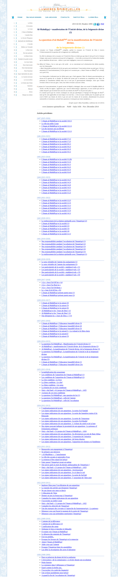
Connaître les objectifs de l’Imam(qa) (55, 506)
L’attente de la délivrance (50, 521)
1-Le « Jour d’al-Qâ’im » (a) (52, 282)
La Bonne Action (28, 56)
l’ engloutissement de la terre (52, 408)
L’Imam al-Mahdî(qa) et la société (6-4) (56, 172)
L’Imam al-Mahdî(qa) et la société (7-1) (56, 139)
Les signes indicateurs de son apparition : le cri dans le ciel (63, 472)
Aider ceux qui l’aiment (50, 544)
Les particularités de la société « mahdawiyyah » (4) (60, 275)
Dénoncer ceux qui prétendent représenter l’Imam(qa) (61, 514)
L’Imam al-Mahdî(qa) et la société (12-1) (56, 126)
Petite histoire (46, 562)
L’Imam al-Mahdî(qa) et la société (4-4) (56, 185)
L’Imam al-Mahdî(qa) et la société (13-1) (56, 131)
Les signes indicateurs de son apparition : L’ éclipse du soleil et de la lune (68, 424)
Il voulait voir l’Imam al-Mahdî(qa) (54, 532)
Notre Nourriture (28, 71)
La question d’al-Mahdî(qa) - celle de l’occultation (60, 400)
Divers (30, 92)
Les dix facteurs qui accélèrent (52, 129)
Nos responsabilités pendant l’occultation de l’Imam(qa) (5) (63, 252)
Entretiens (30, 86)
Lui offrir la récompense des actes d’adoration (58, 550)
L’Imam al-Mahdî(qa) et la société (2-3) (56, 203)
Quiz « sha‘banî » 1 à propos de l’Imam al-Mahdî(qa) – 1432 (64, 503)
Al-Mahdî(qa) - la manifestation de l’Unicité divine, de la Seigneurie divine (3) (70, 349)
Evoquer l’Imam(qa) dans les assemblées (56, 547)
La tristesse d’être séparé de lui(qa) (54, 460)
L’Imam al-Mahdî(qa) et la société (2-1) (56, 234)
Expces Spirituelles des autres (25, 74)
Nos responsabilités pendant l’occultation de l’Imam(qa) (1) (63, 241)
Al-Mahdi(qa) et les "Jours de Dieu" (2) (56, 313)
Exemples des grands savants (25, 59)
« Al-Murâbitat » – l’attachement (53, 454)
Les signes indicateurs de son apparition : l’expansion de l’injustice (66, 436)
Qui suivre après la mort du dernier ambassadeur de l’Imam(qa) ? (65, 465)
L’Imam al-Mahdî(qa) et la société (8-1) (56, 144)
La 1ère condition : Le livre (51, 380)
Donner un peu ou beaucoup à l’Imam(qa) (56, 496)
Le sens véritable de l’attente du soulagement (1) (59, 262)
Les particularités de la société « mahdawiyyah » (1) (60, 267)
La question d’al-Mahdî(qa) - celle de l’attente (58, 398)
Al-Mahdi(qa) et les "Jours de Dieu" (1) (56, 311)
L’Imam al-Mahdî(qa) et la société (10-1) (56, 121)
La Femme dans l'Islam (26, 83)
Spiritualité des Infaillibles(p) (25, 41)
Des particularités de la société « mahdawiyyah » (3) (60, 272)
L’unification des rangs (49, 526)
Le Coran (30, 29)
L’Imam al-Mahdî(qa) (27, 32)
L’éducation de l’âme (49, 493)
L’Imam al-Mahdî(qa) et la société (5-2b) (56, 159)
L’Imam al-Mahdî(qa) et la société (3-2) (56, 208)
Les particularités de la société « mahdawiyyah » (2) (60, 270)
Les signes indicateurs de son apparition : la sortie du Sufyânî (64, 475)
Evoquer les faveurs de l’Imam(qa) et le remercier (59, 539)
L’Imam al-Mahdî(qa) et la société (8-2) (56, 147)
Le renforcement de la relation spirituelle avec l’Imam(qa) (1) (64, 254)
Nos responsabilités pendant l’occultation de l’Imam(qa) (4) (63, 249)
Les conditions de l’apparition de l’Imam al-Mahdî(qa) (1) (62, 375)
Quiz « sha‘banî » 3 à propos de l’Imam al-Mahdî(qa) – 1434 (64, 431)
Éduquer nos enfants (27, 95)
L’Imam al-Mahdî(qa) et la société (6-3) (56, 170)
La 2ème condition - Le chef (51, 382)
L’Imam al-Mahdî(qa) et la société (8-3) (56, 149)
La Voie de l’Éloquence (26, 38)
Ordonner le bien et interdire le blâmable (56, 529)
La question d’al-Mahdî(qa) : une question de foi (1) (60, 395)
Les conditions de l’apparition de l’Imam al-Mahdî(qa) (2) (62, 377)
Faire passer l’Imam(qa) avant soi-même (56, 462)
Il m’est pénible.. (47, 537)
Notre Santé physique (27, 68)
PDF (102, 24)
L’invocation (29, 26)
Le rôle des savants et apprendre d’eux (55, 457)
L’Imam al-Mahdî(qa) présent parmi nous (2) (58, 295)
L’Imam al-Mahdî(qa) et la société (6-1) (56, 165)
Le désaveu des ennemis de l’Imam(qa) (55, 534)
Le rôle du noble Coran (50, 124)
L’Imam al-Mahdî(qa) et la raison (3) (55, 336)
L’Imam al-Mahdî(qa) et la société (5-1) (56, 190)
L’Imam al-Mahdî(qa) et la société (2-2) (56, 200)
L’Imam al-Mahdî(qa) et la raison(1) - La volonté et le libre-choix (65, 331)
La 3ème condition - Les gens (52, 385)
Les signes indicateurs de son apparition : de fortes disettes (63, 439)
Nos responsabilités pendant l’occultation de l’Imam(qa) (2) (63, 244)
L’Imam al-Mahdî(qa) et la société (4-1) (56, 213)
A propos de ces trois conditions (53, 393)
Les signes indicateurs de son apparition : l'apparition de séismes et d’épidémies (70, 442)
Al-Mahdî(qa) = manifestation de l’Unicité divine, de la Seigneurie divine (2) (70, 346)
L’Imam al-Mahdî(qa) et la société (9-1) (56, 152)
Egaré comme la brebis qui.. (51, 568)
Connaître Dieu (28, 35)
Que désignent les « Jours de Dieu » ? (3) (56, 316)
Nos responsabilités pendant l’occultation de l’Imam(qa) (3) (63, 247)
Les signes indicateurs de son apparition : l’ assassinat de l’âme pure (66, 478)
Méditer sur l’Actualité (26, 47)
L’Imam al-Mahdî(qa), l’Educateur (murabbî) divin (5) (61, 329)
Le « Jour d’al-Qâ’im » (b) (51, 290)
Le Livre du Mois (28, 80)
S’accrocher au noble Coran (51, 501)
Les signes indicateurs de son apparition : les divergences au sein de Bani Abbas (70, 434)
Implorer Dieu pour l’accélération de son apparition (60, 485)
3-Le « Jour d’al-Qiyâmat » (51, 288)
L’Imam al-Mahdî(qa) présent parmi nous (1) (58, 293)
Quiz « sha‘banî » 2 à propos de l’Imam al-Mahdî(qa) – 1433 (64, 467)
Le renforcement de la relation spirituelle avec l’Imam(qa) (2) (64, 221)
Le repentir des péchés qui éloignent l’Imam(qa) (59, 488)
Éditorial (30, 89)
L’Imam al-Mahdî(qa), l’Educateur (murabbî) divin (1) (61, 362)
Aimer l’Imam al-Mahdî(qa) (51, 542)
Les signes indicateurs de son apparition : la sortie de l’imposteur (65, 418)
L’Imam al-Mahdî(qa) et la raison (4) (55, 303)
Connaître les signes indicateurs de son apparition (59, 498)
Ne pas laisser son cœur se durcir (53, 490)
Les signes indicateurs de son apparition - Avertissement (62, 470)
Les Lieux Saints (28, 62)
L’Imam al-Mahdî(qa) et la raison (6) (55, 308)
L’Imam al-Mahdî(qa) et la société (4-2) (56, 180)
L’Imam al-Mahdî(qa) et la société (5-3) (56, 162)
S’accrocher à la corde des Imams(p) (54, 570)
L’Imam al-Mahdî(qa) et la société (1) (55, 223)
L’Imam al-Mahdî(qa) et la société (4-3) (56, 182)
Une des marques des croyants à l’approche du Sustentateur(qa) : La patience (69, 508)
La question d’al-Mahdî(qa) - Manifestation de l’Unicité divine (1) (66, 344)
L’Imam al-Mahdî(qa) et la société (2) (55, 226)
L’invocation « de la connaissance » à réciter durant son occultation (66, 560)
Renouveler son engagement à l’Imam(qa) (56, 449)
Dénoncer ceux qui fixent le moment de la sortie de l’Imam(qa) (64, 511)
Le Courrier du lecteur (27, 77)
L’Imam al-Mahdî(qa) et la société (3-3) (56, 211)
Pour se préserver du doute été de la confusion (58, 557)
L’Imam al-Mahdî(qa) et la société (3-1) (56, 206)
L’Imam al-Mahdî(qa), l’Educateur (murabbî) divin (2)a (62, 365)
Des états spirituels (28, 53)
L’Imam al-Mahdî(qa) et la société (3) (55, 229)
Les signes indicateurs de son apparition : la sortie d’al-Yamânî (64, 411)
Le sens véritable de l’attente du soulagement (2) (59, 264)
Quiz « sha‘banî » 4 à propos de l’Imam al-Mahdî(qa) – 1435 (64, 390)
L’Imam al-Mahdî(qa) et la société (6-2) (56, 167)
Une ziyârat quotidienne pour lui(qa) (54, 573)
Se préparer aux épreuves (50, 452)
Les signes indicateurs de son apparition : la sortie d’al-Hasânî (64, 421)
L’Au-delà (30, 44)
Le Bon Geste (29, 50)
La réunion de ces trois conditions (53, 388)
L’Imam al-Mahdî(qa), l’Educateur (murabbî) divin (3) (61, 323)
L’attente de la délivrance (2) (52, 524)
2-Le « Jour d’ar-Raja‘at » (51, 285)
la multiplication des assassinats (53, 372)
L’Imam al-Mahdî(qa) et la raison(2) (54, 334)
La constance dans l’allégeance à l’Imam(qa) (58, 565)
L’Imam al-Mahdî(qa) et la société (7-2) (56, 141)
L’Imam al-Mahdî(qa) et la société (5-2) (56, 193)
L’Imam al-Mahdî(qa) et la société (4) (55, 231)
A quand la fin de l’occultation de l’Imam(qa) (58, 575)
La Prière (30, 23)
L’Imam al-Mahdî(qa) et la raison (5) (55, 305)
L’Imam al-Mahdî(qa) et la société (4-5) (56, 188)
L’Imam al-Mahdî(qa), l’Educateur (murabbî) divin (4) (61, 326)
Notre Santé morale (27, 65)
